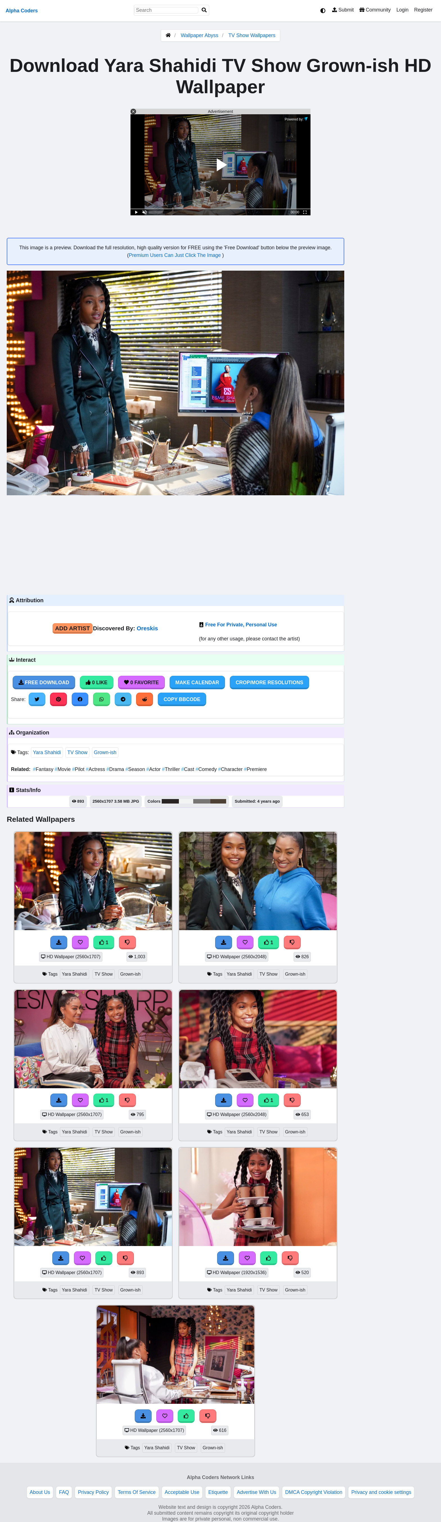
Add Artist (72, 628)
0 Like (96, 682)
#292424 (170, 801)
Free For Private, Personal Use (241, 624)
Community (375, 10)
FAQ (64, 1492)
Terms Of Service (137, 1492)
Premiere (255, 769)
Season (135, 769)
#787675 (201, 801)
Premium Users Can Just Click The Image (175, 255)
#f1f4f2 (186, 801)
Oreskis (147, 628)
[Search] (204, 10)
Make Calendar (197, 682)
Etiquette (218, 1492)
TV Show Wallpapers (251, 35)
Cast (188, 769)
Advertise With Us (256, 1492)
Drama (115, 769)
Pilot (79, 769)
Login (402, 10)
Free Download (44, 682)
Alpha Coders (22, 10)
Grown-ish (105, 752)
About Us (40, 1492)
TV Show (77, 752)
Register (423, 10)
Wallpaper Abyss (199, 35)
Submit (343, 10)
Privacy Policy (93, 1492)
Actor (154, 769)
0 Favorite (141, 682)
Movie (63, 769)
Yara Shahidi (47, 752)
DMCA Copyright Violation (313, 1492)
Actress (96, 769)
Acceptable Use (182, 1492)
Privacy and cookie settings (381, 1492)
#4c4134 (218, 801)
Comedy (206, 769)
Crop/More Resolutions (269, 682)
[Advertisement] (175, 544)
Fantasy (44, 769)
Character (231, 769)
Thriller (171, 769)
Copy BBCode (182, 699)
